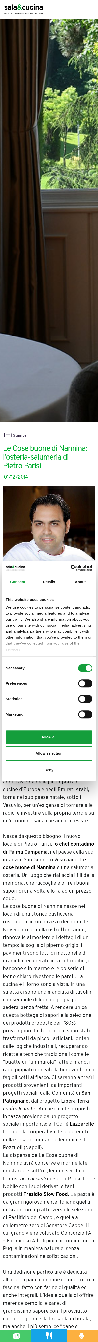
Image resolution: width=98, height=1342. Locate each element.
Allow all (49, 737)
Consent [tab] (17, 582)
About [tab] (80, 582)
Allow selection (48, 753)
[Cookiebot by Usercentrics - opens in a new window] (70, 568)
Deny (49, 770)
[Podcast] (81, 1336)
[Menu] (86, 10)
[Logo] (24, 10)
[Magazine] (16, 1336)
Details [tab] (49, 582)
